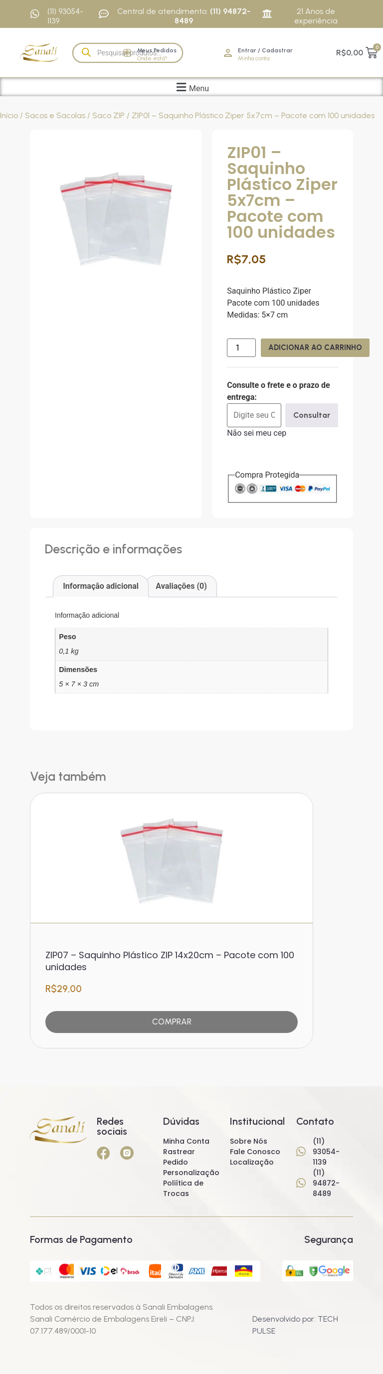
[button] (191, 87)
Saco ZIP (108, 115)
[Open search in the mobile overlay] (127, 53)
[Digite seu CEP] (254, 415)
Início (9, 115)
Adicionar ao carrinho (320, 347)
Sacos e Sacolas (55, 115)
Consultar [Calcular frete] (311, 415)
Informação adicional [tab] (101, 586)
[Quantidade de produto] (241, 348)
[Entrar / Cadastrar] (228, 53)
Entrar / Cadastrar (265, 50)
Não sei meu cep (256, 433)
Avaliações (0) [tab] (181, 586)
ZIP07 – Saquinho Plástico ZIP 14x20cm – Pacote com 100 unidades (169, 957)
